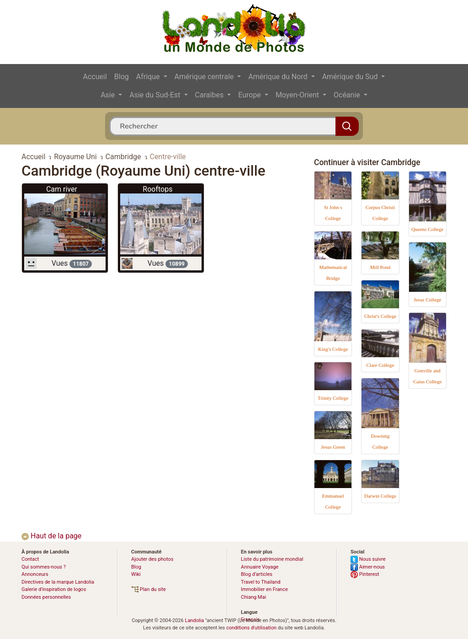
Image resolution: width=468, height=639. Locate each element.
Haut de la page (51, 536)
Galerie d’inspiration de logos (53, 589)
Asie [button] (109, 95)
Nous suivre (368, 559)
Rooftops (157, 189)
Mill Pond (380, 267)
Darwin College (380, 496)
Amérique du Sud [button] (351, 76)
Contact (30, 559)
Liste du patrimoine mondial (272, 559)
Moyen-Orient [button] (298, 95)
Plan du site (148, 589)
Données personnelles (46, 597)
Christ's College (380, 316)
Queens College (427, 229)
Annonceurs (34, 574)
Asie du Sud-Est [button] (155, 95)
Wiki (136, 574)
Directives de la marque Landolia (57, 582)
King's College (333, 349)
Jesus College (427, 299)
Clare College (380, 365)
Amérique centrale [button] (205, 76)
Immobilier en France (264, 589)
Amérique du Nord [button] (278, 76)
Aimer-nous (368, 567)
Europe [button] (250, 95)
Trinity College (333, 398)
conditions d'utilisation (251, 628)
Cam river (61, 189)
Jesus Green (333, 447)
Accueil (95, 76)
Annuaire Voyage (259, 567)
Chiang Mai (253, 597)
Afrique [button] (149, 76)
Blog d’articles (256, 574)
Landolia (194, 620)
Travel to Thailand (261, 582)
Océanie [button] (348, 95)
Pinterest (365, 574)
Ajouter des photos (152, 559)
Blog (121, 76)
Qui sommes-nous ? (43, 567)
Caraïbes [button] (210, 95)
